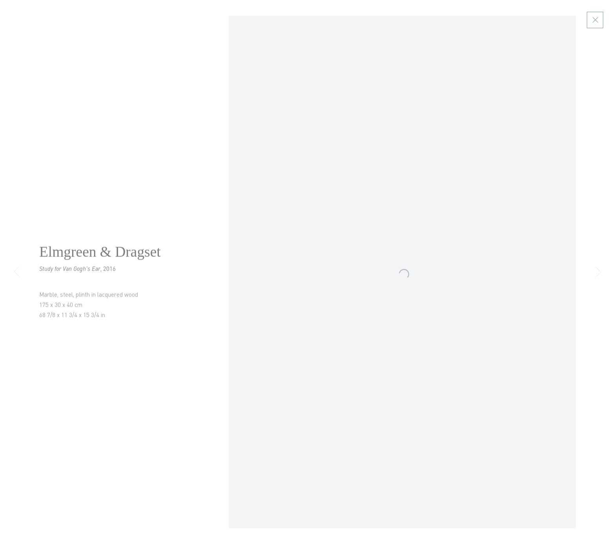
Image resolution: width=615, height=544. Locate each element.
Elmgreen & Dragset (100, 255)
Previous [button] (17, 272)
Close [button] (603, 20)
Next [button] (598, 272)
